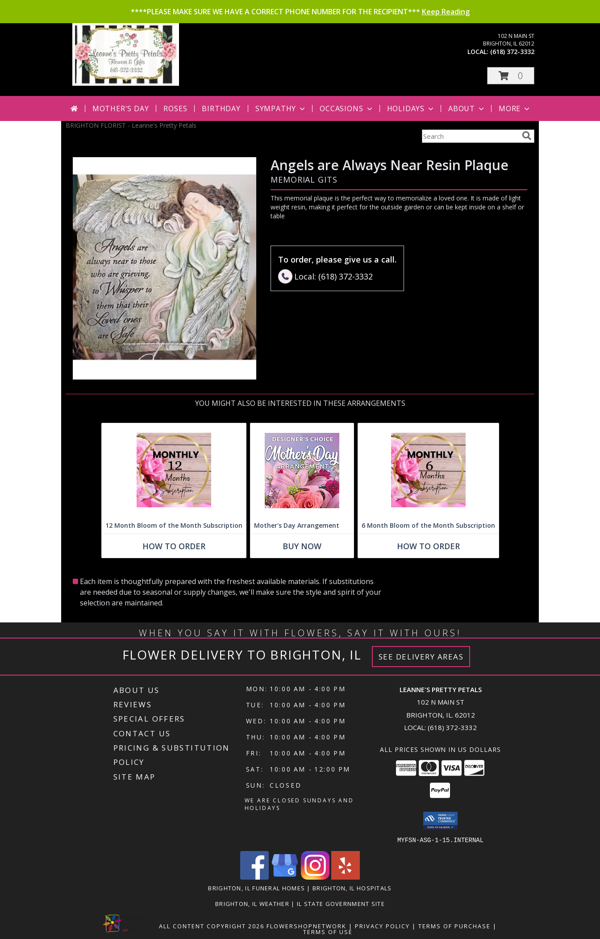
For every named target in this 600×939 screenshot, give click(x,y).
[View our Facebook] (254, 876)
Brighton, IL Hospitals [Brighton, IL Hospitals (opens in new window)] (352, 888)
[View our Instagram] (315, 876)
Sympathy (281, 108)
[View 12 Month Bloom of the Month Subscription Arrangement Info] (174, 470)
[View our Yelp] (345, 876)
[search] (527, 136)
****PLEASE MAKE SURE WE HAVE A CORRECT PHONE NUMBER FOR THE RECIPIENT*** (300, 12)
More (515, 108)
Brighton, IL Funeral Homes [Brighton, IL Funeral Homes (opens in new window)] (256, 888)
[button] (510, 75)
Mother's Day (120, 108)
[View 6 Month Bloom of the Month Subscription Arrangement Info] (428, 470)
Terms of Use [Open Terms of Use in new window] (328, 931)
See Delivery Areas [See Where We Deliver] (421, 656)
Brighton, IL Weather (252, 903)
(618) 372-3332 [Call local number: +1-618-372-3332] (512, 51)
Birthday (221, 108)
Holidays (411, 108)
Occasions (347, 108)
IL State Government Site (341, 903)
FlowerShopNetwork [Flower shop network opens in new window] (306, 926)
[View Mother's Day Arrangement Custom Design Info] (302, 470)
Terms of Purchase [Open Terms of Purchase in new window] (454, 926)
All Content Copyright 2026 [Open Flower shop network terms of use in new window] (211, 926)
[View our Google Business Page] (285, 876)
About (467, 108)
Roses (175, 108)
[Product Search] (470, 136)
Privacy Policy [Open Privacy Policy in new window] (382, 926)
